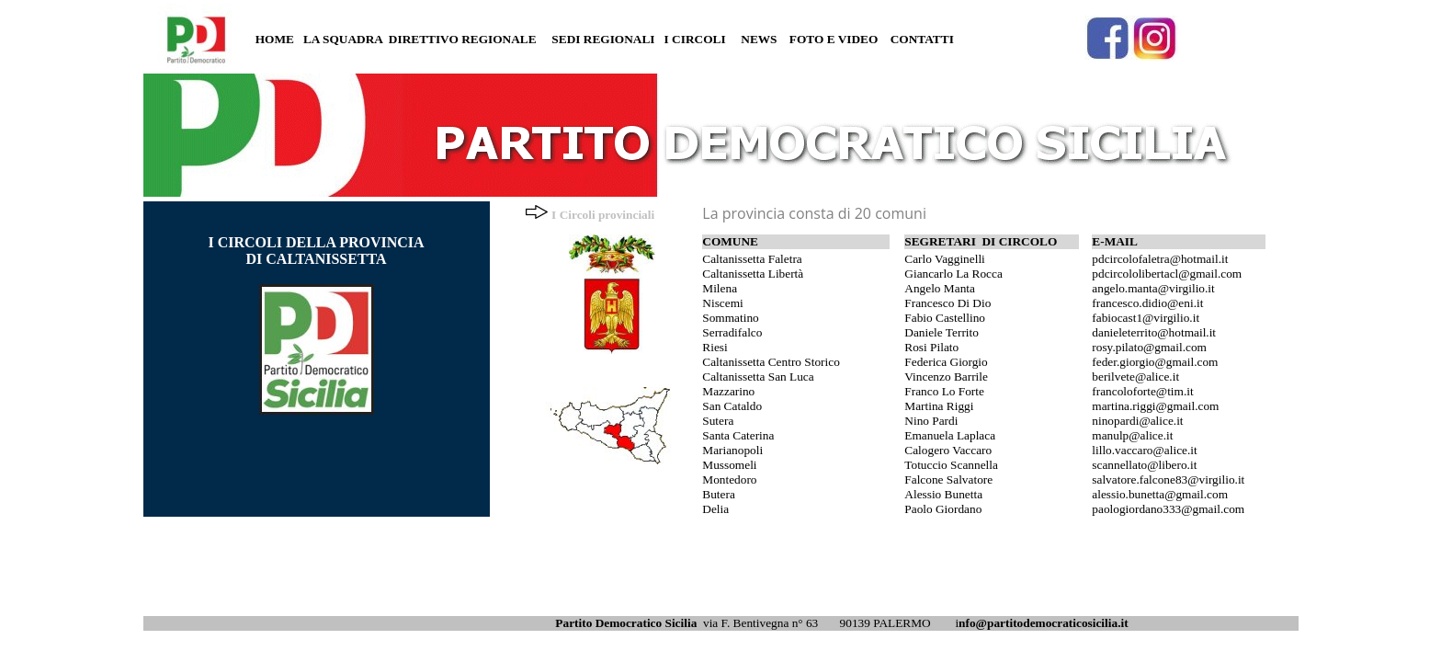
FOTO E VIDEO (834, 39)
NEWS (759, 39)
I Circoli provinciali (602, 215)
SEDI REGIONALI (602, 39)
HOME (274, 39)
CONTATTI (922, 39)
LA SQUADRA (342, 39)
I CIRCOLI (695, 39)
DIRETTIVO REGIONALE (463, 39)
